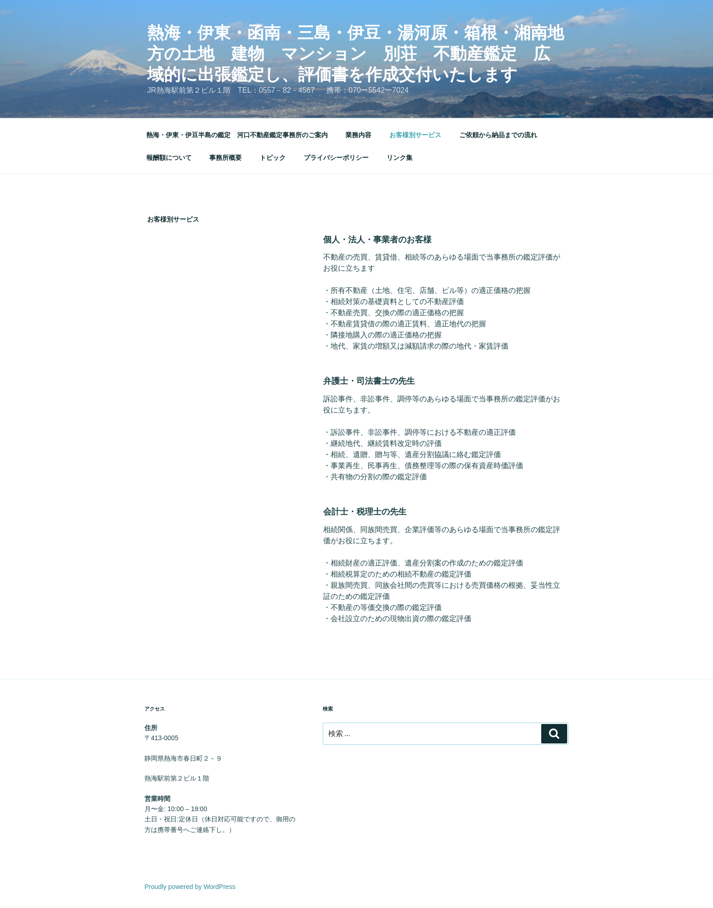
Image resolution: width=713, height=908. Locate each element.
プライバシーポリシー (336, 157)
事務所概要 (225, 157)
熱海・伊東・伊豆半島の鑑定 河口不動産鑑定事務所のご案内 (237, 135)
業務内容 (358, 135)
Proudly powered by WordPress (190, 886)
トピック (273, 157)
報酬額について (169, 157)
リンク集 (400, 157)
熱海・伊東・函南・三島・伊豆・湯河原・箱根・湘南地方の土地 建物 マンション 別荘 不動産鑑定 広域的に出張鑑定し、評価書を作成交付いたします (355, 53)
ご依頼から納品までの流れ (498, 135)
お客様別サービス (415, 135)
